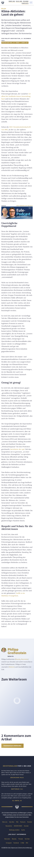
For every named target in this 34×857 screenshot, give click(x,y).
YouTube (27, 839)
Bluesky (17, 659)
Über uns (12, 1)
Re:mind (25, 1)
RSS (27, 843)
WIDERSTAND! (18, 826)
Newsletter (9, 826)
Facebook (16, 843)
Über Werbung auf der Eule (24, 205)
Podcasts (25, 3)
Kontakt (26, 826)
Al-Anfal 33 (17, 800)
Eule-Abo (19, 1)
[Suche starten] (31, 2)
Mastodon (24, 659)
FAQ (17, 822)
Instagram (9, 843)
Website (11, 667)
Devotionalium (10, 766)
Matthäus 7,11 (17, 789)
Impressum (14, 848)
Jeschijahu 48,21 (17, 777)
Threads (20, 839)
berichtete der (17, 449)
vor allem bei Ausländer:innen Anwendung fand (16, 96)
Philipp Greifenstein (17, 651)
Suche (23, 830)
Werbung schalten (14, 830)
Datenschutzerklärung (24, 848)
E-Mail (22, 843)
